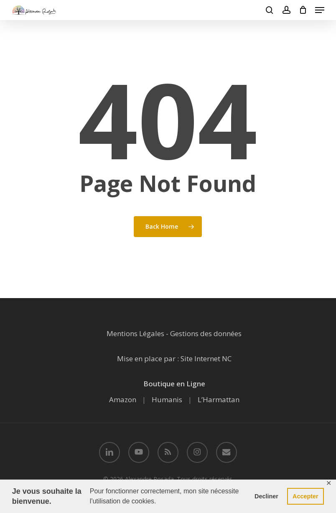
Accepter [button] (305, 496)
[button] (319, 10)
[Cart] (303, 10)
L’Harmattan (218, 399)
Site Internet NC (206, 358)
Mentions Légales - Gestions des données (174, 333)
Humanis (167, 399)
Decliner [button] (266, 496)
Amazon (122, 399)
